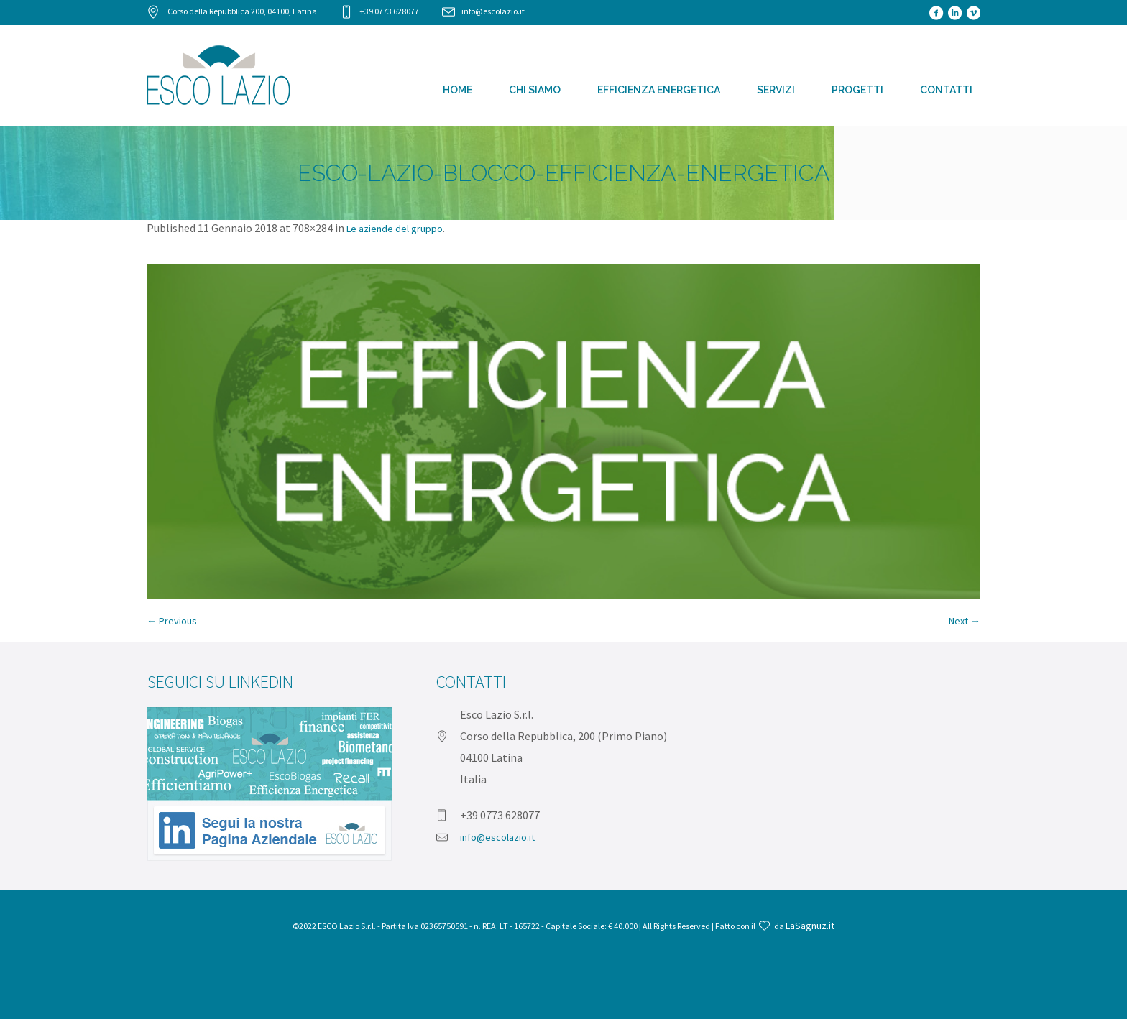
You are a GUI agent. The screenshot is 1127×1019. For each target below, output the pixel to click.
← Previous (172, 620)
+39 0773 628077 (389, 11)
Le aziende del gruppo (394, 228)
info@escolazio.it (493, 11)
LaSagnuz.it (810, 925)
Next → (964, 620)
